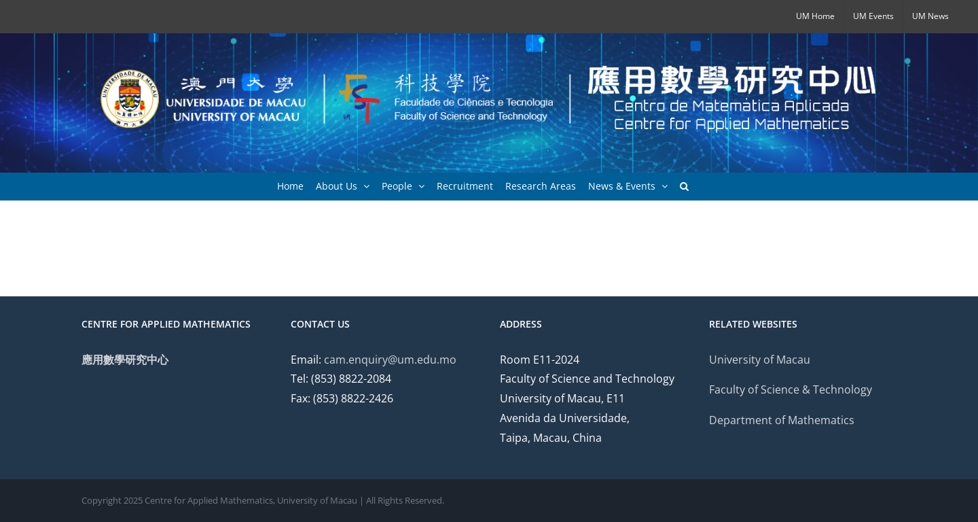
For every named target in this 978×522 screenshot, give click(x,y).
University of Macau (759, 359)
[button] (684, 186)
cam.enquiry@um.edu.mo (390, 359)
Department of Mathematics (781, 420)
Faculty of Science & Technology (790, 389)
